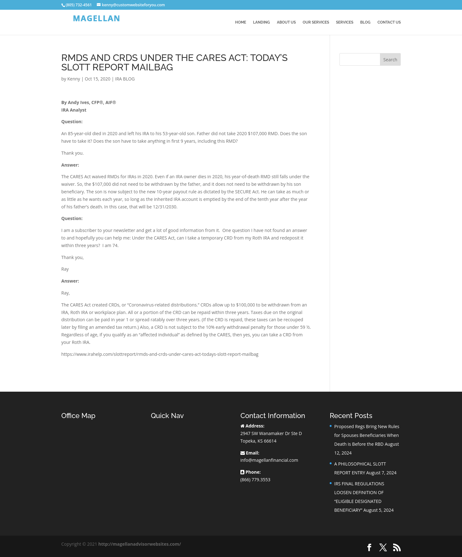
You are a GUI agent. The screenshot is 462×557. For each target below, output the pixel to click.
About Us (286, 22)
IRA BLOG (125, 79)
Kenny (73, 79)
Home (240, 22)
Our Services (316, 22)
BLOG (365, 22)
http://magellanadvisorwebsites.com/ (139, 544)
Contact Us (389, 22)
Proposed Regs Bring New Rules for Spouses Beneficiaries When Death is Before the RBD (366, 435)
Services (344, 22)
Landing (261, 22)
